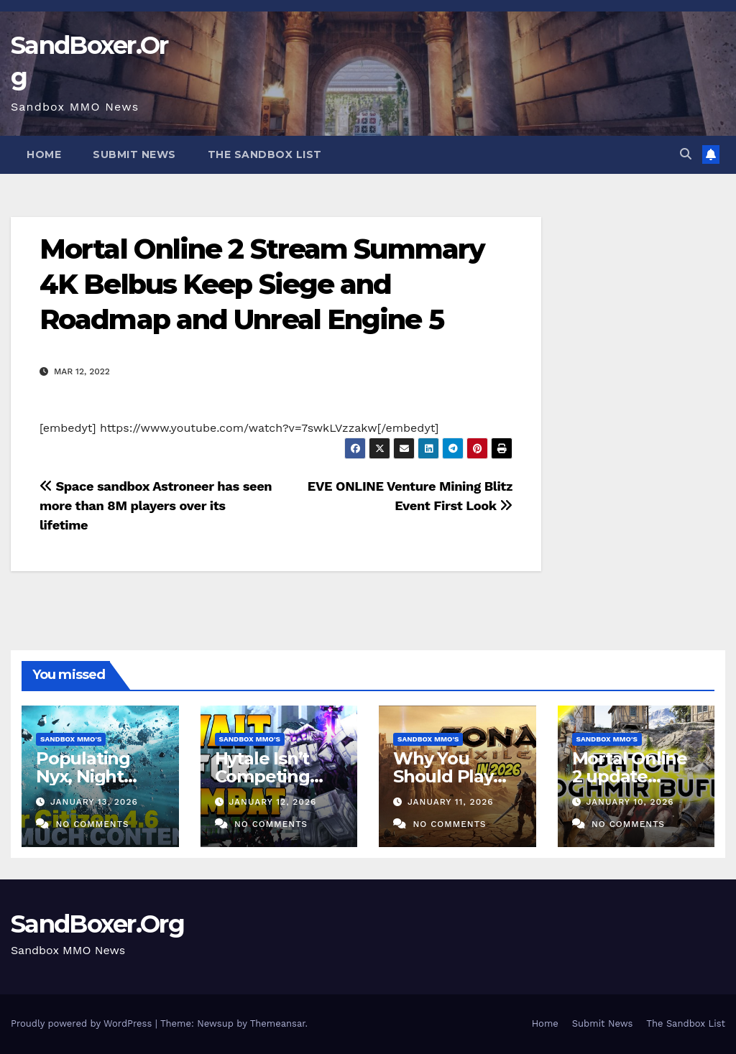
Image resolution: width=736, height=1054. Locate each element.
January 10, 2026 (629, 802)
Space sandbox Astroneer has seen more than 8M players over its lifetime (156, 505)
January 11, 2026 (451, 802)
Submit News (134, 154)
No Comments (92, 824)
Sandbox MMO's (70, 739)
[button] (685, 154)
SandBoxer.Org (97, 924)
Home (44, 154)
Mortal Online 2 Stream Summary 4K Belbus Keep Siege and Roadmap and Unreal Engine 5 (262, 284)
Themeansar (277, 1023)
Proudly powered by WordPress (83, 1023)
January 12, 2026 (272, 802)
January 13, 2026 (94, 802)
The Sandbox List (265, 154)
